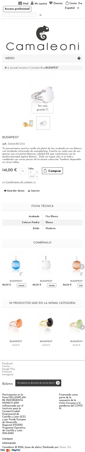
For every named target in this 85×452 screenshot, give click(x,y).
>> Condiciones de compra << (19, 182)
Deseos (56, 3)
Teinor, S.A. (65, 447)
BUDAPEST (16, 281)
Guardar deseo (16, 191)
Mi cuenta (39, 3)
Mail (23, 3)
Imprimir (35, 191)
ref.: (4, 144)
